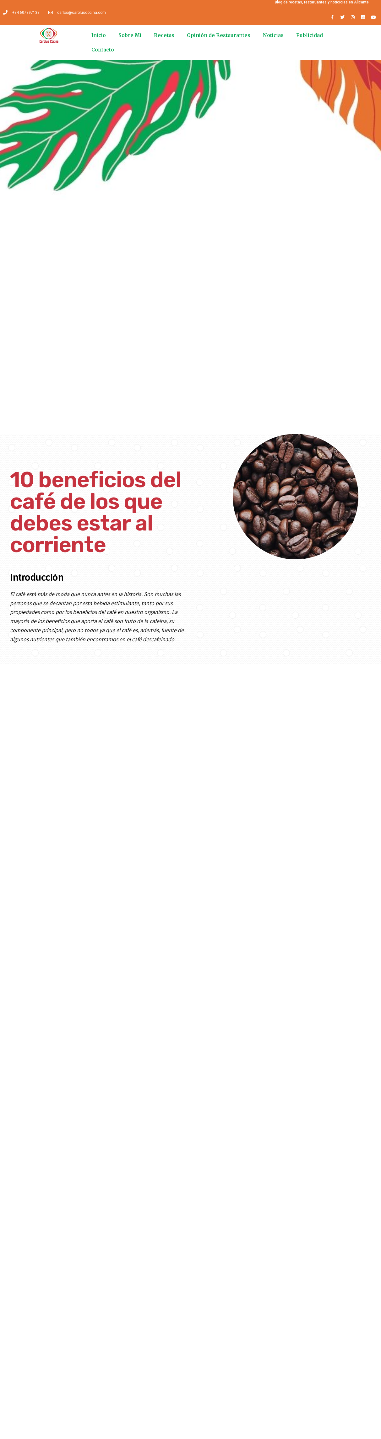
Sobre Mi (129, 35)
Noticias (273, 35)
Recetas (164, 35)
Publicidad (309, 35)
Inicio (98, 35)
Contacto (102, 49)
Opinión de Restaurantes (218, 35)
